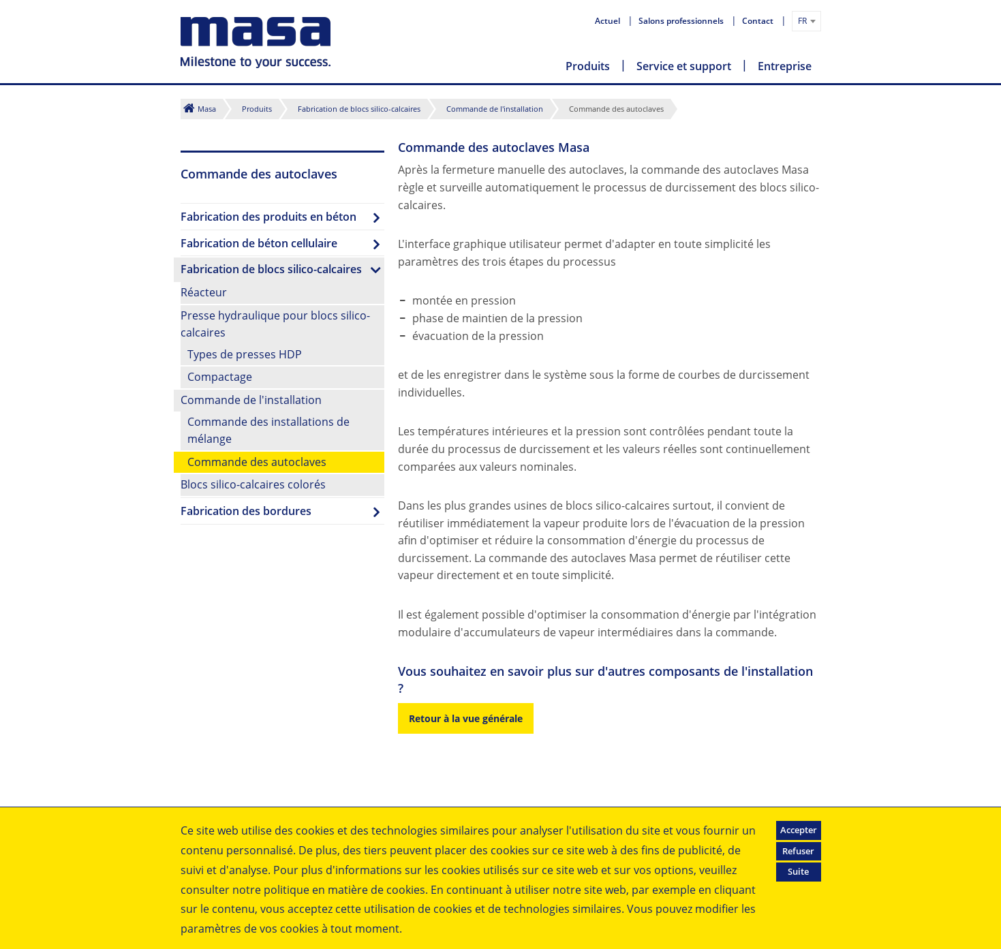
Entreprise (785, 66)
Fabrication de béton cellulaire (259, 243)
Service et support (683, 66)
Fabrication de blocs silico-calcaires (359, 109)
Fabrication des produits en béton (268, 216)
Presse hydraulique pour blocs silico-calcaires (275, 324)
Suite (798, 871)
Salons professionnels (682, 21)
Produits (588, 66)
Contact (758, 21)
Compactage (219, 376)
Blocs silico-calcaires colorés (253, 484)
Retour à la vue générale (466, 718)
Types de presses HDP (244, 354)
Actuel (608, 21)
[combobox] (806, 21)
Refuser (798, 851)
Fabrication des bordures (246, 510)
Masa (207, 109)
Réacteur (204, 292)
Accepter (798, 830)
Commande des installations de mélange (268, 430)
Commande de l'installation (494, 109)
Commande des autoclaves (256, 461)
